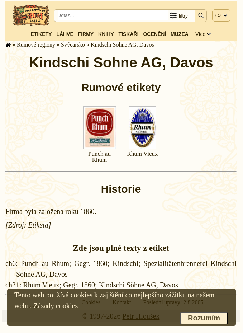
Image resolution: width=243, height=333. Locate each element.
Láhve (64, 34)
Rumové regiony (36, 45)
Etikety (41, 34)
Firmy (86, 34)
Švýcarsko (73, 45)
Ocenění (154, 34)
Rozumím (204, 318)
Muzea (180, 34)
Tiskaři (129, 34)
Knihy (106, 34)
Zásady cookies (55, 306)
